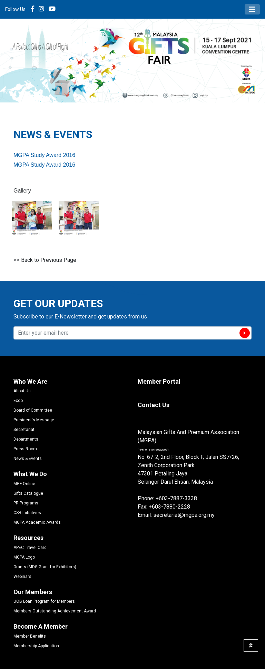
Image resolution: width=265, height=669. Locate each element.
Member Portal (159, 381)
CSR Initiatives (27, 512)
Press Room (25, 448)
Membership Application (36, 645)
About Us (22, 390)
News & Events (27, 458)
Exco (18, 400)
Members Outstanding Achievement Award (54, 611)
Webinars (22, 576)
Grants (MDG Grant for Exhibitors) (44, 566)
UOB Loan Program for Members (44, 601)
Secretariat (24, 429)
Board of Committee (32, 410)
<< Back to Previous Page (44, 260)
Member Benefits (29, 636)
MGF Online (24, 483)
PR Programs (25, 503)
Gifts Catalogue (28, 493)
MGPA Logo (24, 557)
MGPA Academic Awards (37, 522)
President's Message (33, 419)
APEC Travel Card (30, 547)
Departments (25, 439)
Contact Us (153, 405)
